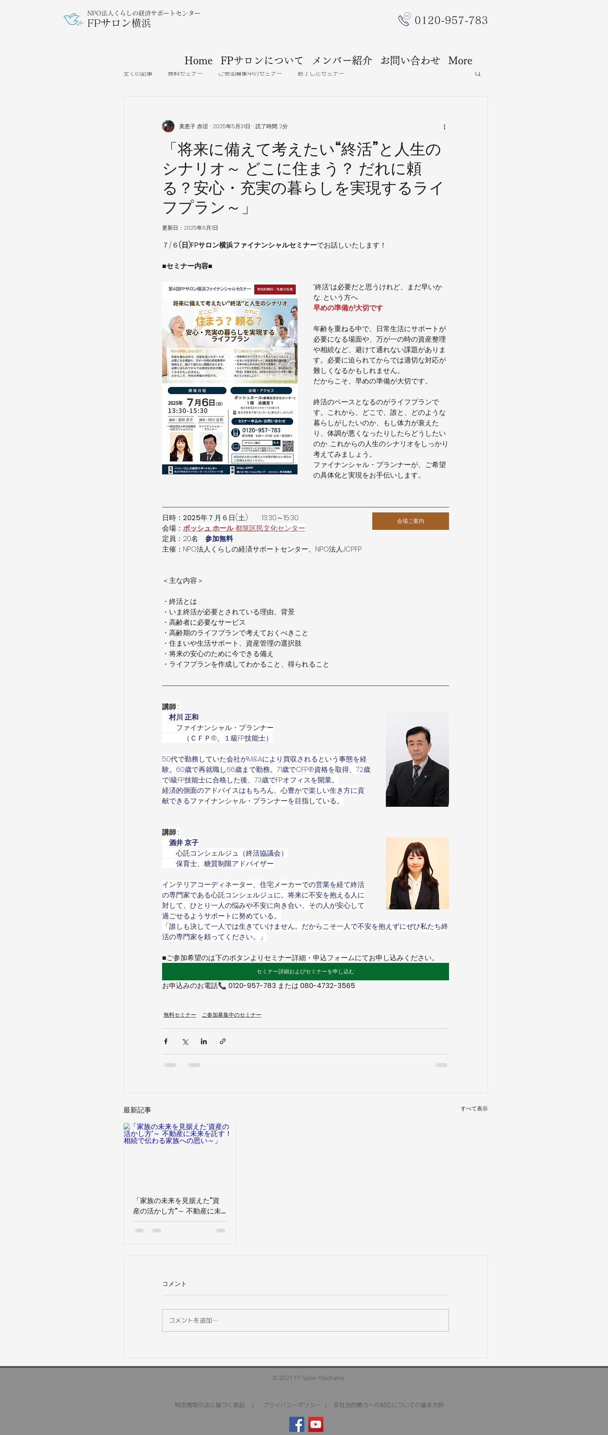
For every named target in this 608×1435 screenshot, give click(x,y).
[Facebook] (296, 1424)
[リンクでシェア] (222, 1041)
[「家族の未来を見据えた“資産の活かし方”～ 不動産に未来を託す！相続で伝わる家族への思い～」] (180, 1154)
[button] (478, 73)
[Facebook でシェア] (165, 1041)
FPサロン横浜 (119, 23)
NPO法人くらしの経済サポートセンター (143, 13)
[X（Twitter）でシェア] (184, 1041)
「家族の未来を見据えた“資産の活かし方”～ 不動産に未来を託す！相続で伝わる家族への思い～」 (178, 1206)
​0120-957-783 (451, 20)
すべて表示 (474, 1108)
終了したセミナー (321, 73)
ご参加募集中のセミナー (250, 73)
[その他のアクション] (444, 126)
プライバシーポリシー (292, 1405)
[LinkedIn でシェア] (203, 1041)
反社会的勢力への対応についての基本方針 (388, 1405)
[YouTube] (315, 1424)
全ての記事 (137, 73)
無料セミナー (185, 73)
